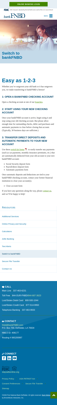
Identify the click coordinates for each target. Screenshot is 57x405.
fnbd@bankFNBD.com (12, 325)
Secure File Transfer (34, 384)
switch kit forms (17, 149)
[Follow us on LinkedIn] (9, 358)
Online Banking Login (28, 4)
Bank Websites (47, 395)
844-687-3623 (34, 295)
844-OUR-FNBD (19, 295)
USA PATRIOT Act (27, 379)
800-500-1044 (31, 300)
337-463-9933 (28, 310)
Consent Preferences (11, 384)
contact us (47, 191)
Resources (8, 207)
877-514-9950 (32, 305)
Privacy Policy (8, 379)
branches (39, 102)
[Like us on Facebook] (4, 358)
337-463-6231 (19, 291)
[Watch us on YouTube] (15, 358)
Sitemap (5, 388)
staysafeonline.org (10, 372)
